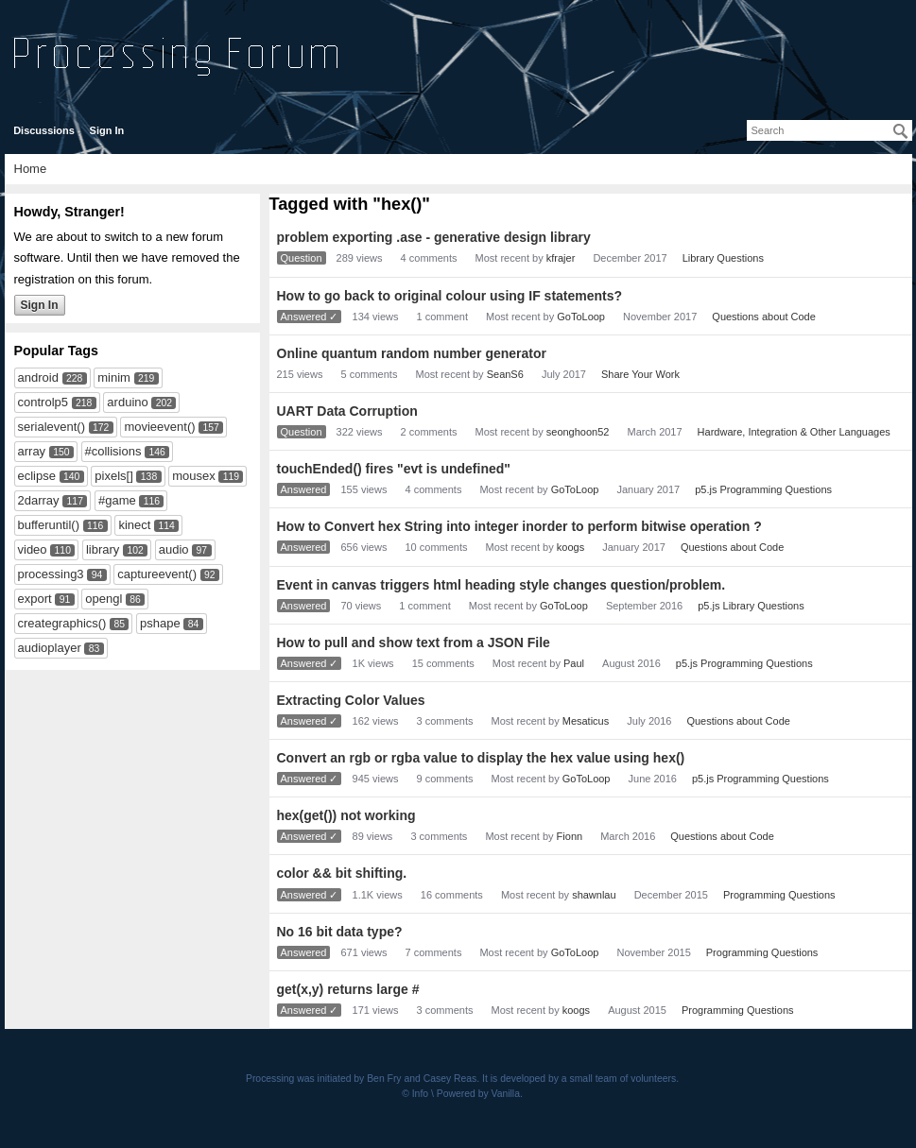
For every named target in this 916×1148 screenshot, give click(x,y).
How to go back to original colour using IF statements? (450, 295)
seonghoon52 (578, 431)
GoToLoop (581, 316)
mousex (194, 476)
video (32, 549)
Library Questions (723, 258)
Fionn (570, 836)
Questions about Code (763, 316)
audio (174, 549)
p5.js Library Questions (751, 605)
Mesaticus (586, 721)
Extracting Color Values (351, 700)
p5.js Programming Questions (763, 489)
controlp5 (43, 402)
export (35, 598)
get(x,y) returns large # (348, 989)
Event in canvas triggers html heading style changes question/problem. (501, 584)
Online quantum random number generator (411, 353)
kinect (134, 525)
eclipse (37, 476)
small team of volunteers (623, 1078)
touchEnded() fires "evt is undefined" (393, 468)
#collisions (113, 451)
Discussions (44, 130)
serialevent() (52, 427)
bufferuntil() (49, 525)
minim (113, 377)
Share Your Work (640, 374)
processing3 (51, 574)
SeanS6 (505, 374)
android (38, 377)
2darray (39, 500)
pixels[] (113, 476)
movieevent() (159, 427)
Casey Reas (450, 1078)
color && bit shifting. (342, 873)
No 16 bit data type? (340, 931)
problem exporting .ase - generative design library (434, 237)
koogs (570, 547)
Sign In (107, 130)
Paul (573, 663)
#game (117, 500)
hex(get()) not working (346, 815)
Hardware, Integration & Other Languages (794, 431)
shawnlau (593, 894)
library (102, 549)
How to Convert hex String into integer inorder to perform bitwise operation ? (519, 526)
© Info (415, 1093)
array (32, 451)
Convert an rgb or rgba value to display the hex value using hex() (481, 757)
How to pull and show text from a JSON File (413, 642)
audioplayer (49, 648)
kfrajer (561, 258)
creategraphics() (62, 623)
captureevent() (157, 574)
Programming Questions (779, 894)
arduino (127, 402)
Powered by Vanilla (478, 1093)
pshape (160, 623)
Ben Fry (384, 1078)
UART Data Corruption (347, 411)
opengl (103, 598)
